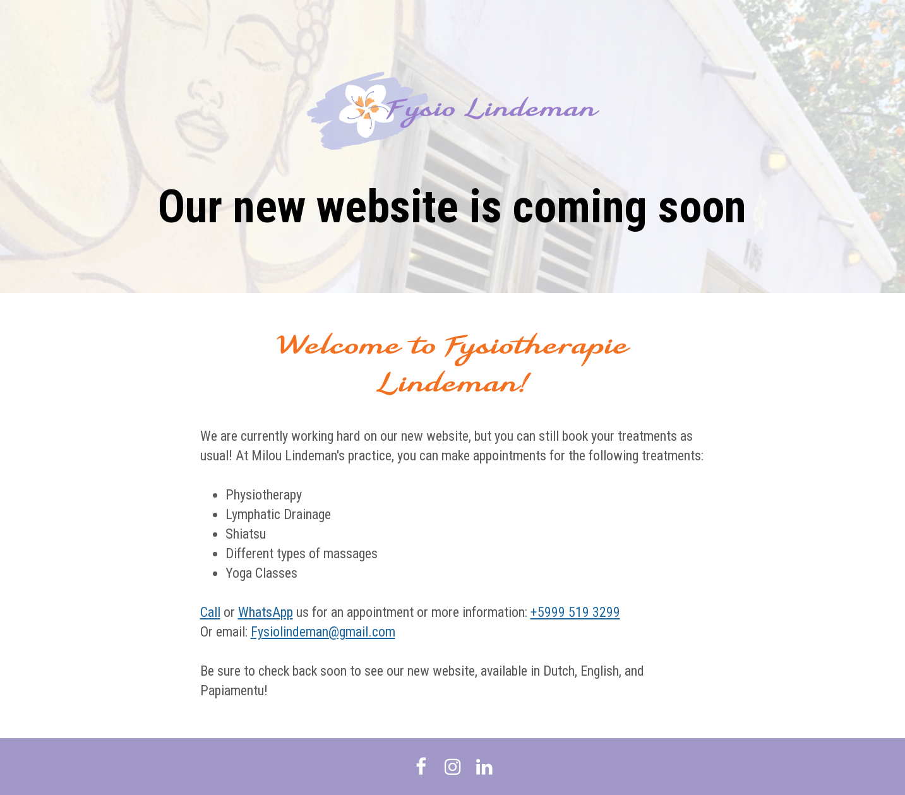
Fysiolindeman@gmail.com (323, 632)
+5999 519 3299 (575, 612)
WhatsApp (265, 612)
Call (210, 612)
